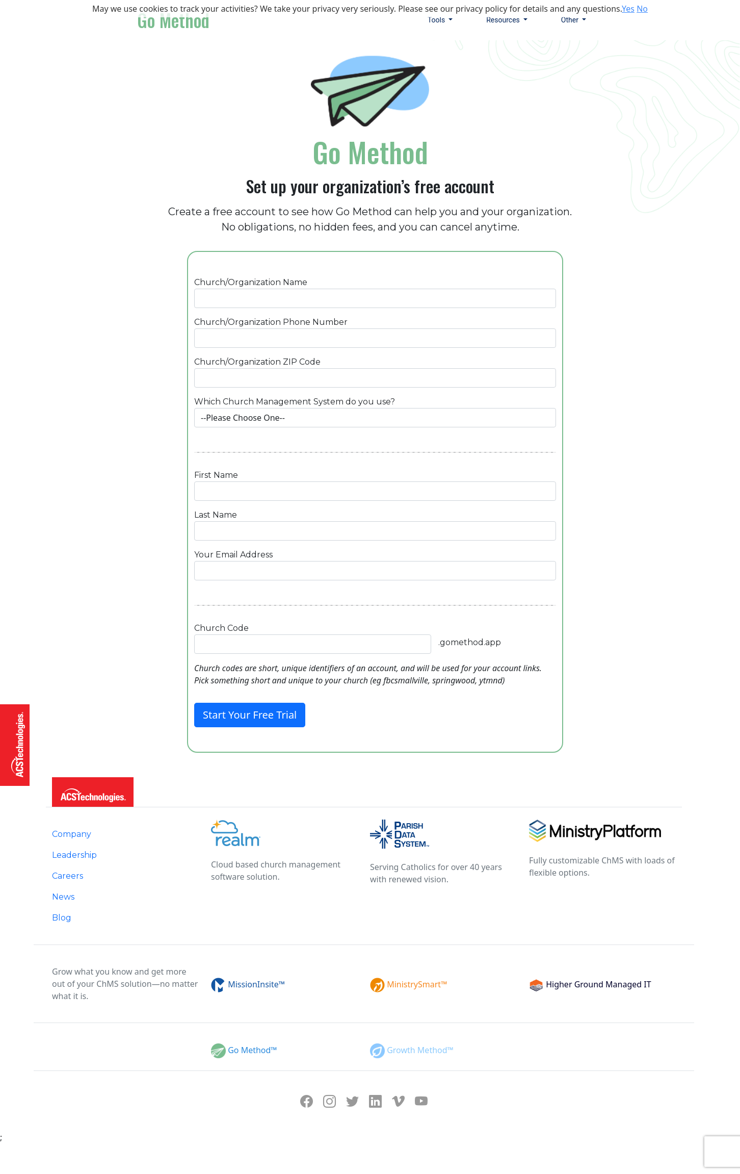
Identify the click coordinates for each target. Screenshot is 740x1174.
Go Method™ (251, 1050)
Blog (61, 918)
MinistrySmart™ (416, 984)
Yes (628, 8)
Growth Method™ (419, 1050)
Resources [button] (503, 20)
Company (71, 834)
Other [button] (570, 20)
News (63, 897)
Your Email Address (233, 554)
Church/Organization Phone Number (271, 322)
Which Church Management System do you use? (294, 401)
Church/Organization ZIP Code (257, 362)
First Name (216, 475)
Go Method (173, 20)
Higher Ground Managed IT (597, 984)
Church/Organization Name (250, 282)
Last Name (215, 515)
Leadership (74, 855)
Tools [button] (437, 20)
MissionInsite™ (255, 984)
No (642, 8)
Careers (67, 876)
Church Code (221, 628)
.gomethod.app (469, 642)
